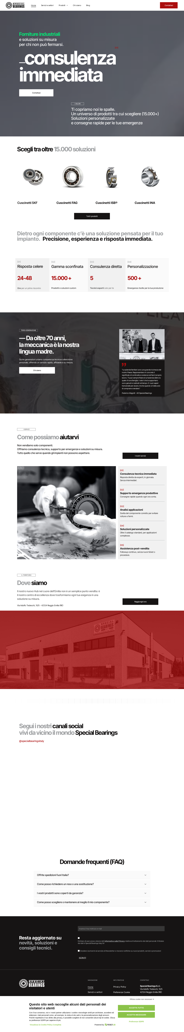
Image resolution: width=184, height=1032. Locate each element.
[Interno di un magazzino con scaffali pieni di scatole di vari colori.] (141, 766)
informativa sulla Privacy (115, 941)
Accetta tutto (136, 1008)
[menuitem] (33, 5)
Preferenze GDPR (136, 1022)
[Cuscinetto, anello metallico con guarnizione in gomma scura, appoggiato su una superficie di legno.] (43, 815)
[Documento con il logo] (141, 815)
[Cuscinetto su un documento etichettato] (92, 778)
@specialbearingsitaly (31, 741)
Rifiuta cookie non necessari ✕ (142, 999)
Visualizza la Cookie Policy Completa (45, 1025)
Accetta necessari (136, 1015)
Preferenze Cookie (121, 992)
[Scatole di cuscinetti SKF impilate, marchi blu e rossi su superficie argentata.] (43, 766)
